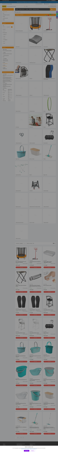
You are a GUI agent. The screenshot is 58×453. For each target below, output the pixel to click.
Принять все (26, 450)
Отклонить (32, 450)
